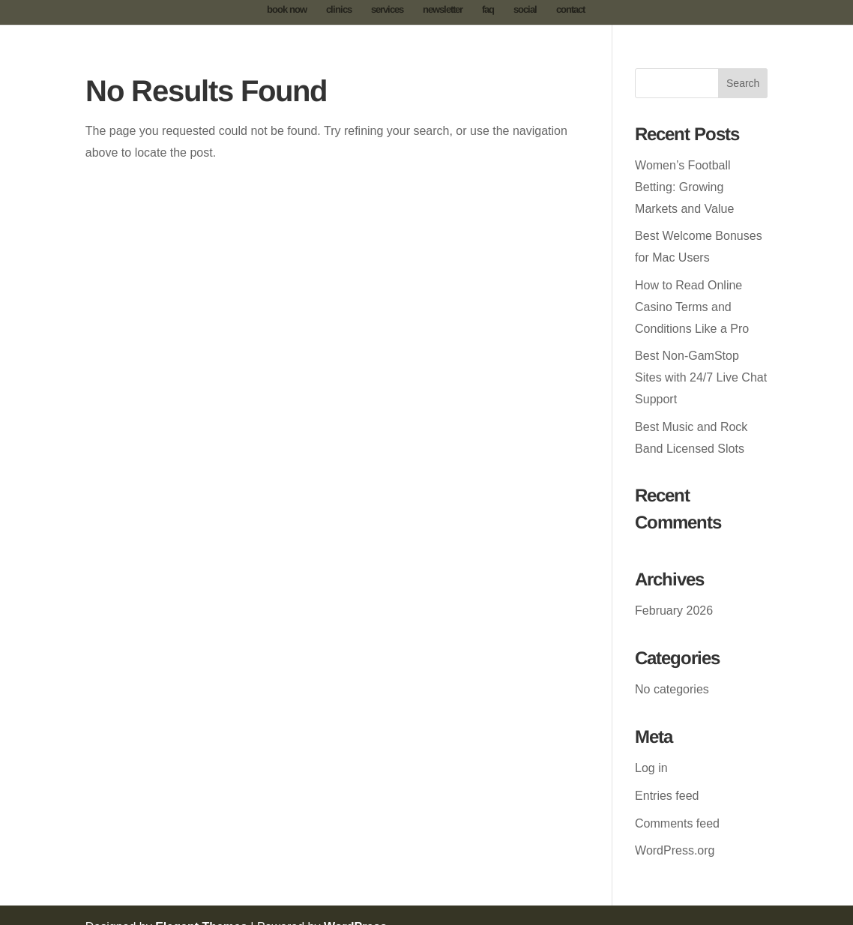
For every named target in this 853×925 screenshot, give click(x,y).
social (525, 9)
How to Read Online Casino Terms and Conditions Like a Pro (692, 307)
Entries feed (667, 795)
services (387, 9)
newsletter (442, 9)
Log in (651, 768)
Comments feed (677, 823)
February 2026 (674, 610)
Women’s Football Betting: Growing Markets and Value (684, 187)
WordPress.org (674, 850)
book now (287, 9)
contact (570, 9)
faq (488, 9)
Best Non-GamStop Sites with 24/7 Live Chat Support (701, 377)
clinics (339, 9)
